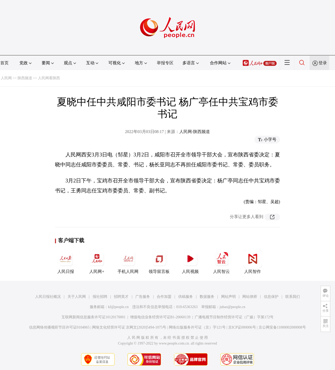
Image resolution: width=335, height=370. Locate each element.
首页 (4, 63)
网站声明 (228, 297)
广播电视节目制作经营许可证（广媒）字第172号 (234, 317)
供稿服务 (185, 297)
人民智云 (221, 262)
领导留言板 (159, 262)
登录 (323, 63)
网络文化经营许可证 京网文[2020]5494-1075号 (129, 327)
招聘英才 (121, 297)
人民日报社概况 (48, 297)
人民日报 (66, 262)
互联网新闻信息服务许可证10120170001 (94, 317)
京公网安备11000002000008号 (282, 327)
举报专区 (165, 63)
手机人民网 (128, 262)
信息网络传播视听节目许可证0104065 (59, 327)
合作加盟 (164, 297)
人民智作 (252, 262)
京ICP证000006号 (242, 327)
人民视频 (190, 262)
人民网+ (97, 262)
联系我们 (292, 297)
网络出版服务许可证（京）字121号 (197, 327)
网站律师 (249, 297)
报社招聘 (100, 297)
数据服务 (207, 297)
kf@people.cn (118, 307)
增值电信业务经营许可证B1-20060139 (160, 317)
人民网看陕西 (49, 78)
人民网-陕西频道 (194, 131)
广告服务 (142, 297)
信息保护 (271, 297)
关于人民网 (77, 297)
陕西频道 (25, 78)
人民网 (6, 78)
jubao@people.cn (232, 307)
